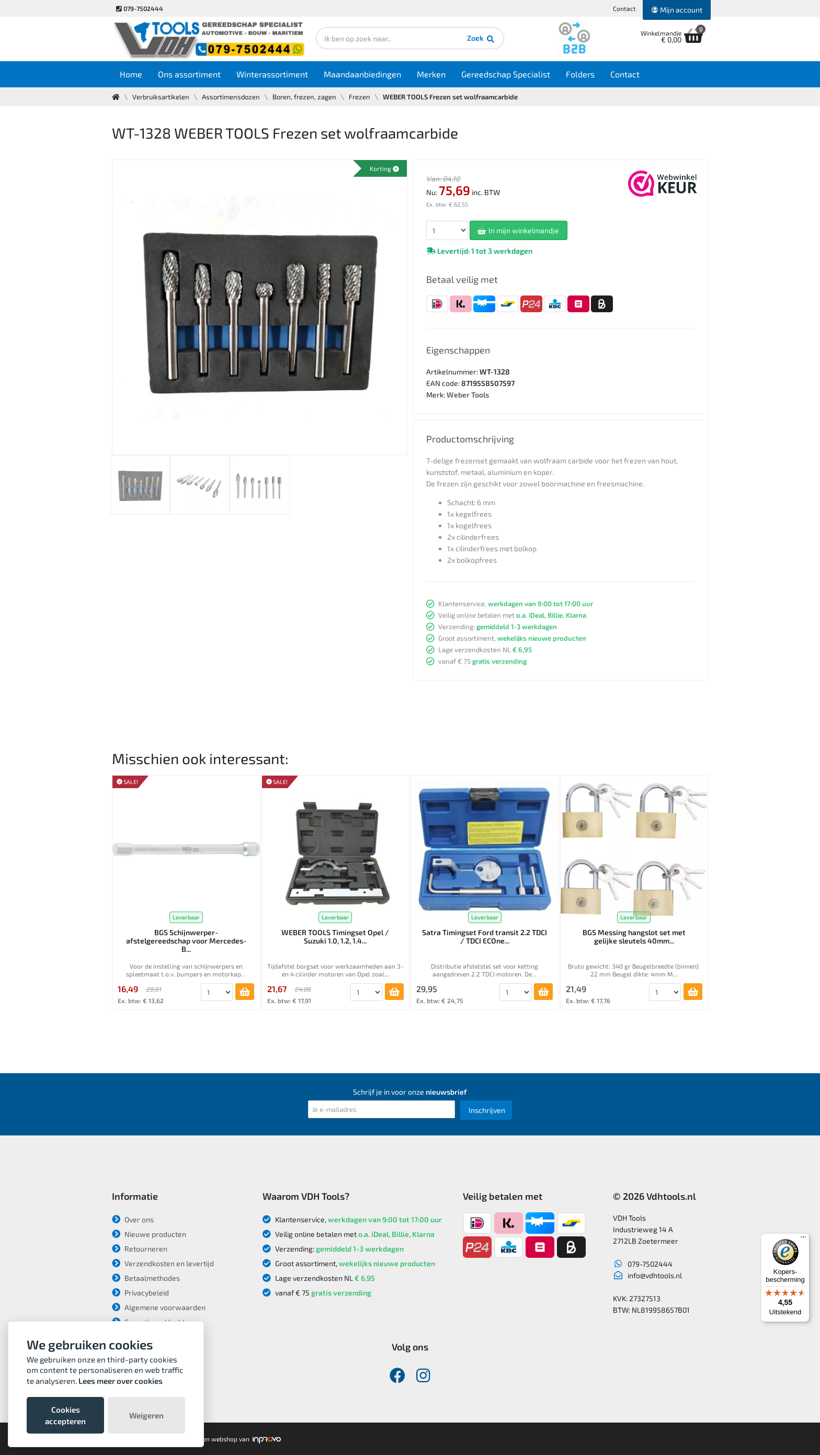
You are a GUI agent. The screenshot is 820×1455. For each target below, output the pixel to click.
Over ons (133, 1219)
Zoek (481, 39)
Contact (624, 8)
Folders (580, 74)
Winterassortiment (272, 74)
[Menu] (803, 1239)
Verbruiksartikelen (160, 97)
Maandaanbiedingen (362, 74)
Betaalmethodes (146, 1278)
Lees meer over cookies (120, 1380)
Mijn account (676, 9)
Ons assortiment (189, 74)
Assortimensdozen (231, 97)
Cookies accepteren (65, 1415)
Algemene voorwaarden (159, 1307)
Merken (431, 74)
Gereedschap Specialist (505, 74)
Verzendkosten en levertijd (163, 1263)
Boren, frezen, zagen (304, 97)
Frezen (359, 97)
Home (131, 74)
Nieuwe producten (149, 1234)
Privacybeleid (140, 1292)
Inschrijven (487, 1110)
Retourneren (139, 1248)
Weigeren (146, 1415)
